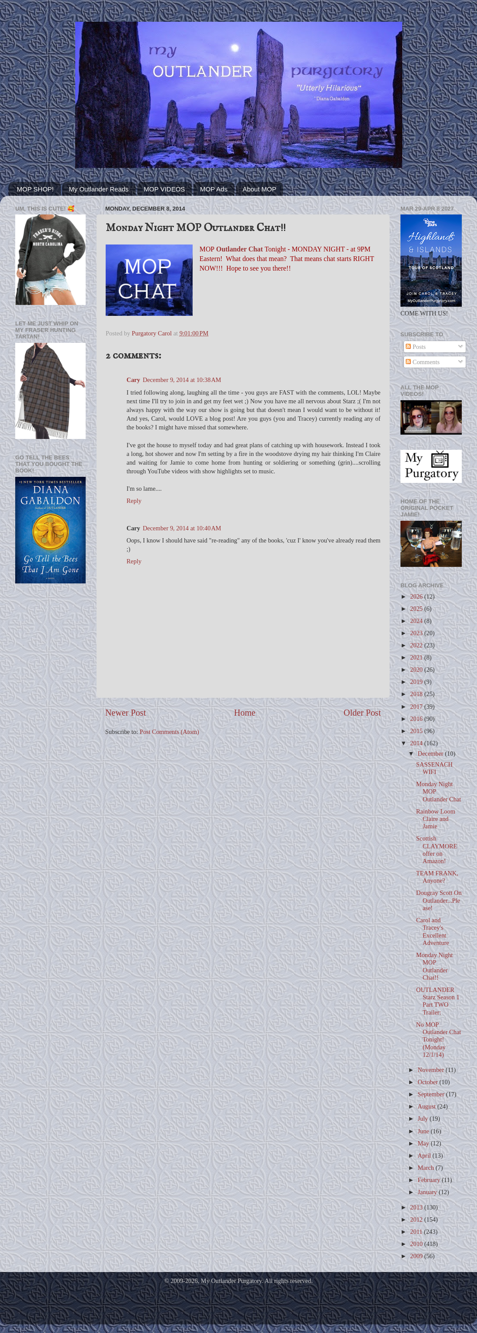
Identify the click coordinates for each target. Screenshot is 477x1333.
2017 (417, 706)
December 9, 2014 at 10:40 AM (182, 528)
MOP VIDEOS (164, 189)
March (427, 1167)
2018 (417, 693)
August (427, 1106)
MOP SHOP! (35, 189)
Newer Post (125, 712)
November (432, 1069)
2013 (417, 1207)
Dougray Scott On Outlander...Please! (439, 900)
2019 (417, 681)
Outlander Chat (239, 249)
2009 (417, 1256)
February (430, 1179)
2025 (417, 608)
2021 (417, 657)
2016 (417, 718)
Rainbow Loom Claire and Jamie (435, 819)
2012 (417, 1219)
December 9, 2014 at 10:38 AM (182, 379)
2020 (417, 669)
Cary (133, 379)
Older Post (362, 712)
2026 (417, 596)
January (428, 1192)
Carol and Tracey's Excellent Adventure (432, 931)
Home (244, 712)
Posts (416, 346)
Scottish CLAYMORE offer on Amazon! (436, 849)
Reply (134, 500)
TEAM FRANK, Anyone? (437, 877)
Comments (423, 361)
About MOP (260, 189)
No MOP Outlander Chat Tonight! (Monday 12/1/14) (438, 1039)
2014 (417, 743)
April (425, 1155)
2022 (417, 645)
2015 (417, 730)
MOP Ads (213, 189)
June (424, 1131)
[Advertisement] (50, 626)
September (432, 1094)
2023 (417, 633)
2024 (417, 620)
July (424, 1118)
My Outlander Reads (99, 189)
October (429, 1081)
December (431, 753)
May (424, 1143)
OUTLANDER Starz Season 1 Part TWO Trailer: (438, 1001)
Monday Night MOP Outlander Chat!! (434, 966)
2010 (417, 1243)
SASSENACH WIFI (434, 768)
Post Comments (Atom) (169, 731)
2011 (417, 1231)
